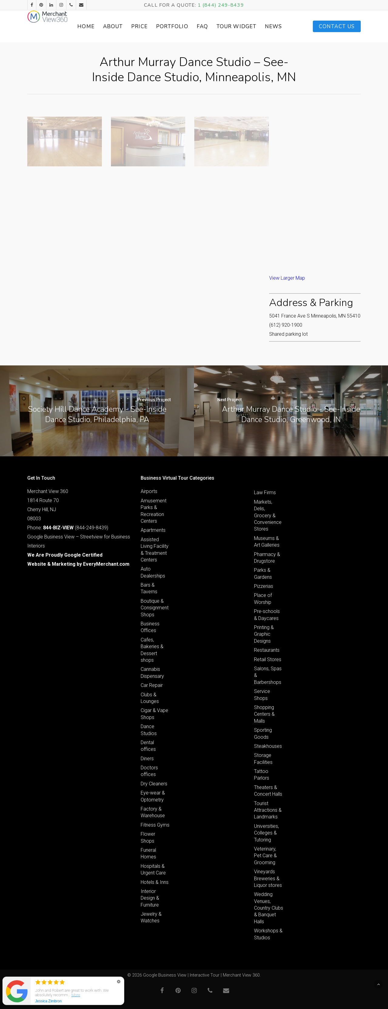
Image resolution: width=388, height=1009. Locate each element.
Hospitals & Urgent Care (153, 869)
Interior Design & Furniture (150, 898)
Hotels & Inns (155, 882)
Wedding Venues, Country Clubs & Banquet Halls (268, 907)
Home (108, 26)
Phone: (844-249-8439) (67, 528)
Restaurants (266, 650)
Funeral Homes (148, 853)
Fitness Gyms (155, 825)
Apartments (153, 530)
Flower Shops (148, 837)
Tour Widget (253, 26)
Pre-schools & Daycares (267, 614)
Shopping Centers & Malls (264, 714)
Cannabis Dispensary (152, 672)
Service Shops (262, 694)
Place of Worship (263, 598)
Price (162, 26)
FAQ (225, 26)
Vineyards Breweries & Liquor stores (268, 878)
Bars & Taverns (149, 588)
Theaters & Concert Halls (268, 790)
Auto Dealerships (153, 572)
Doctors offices (149, 771)
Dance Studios (149, 730)
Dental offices (148, 746)
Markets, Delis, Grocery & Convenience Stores (268, 515)
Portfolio (195, 26)
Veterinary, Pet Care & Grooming (265, 855)
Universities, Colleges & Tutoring (266, 833)
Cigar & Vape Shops (154, 714)
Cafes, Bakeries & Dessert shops (152, 650)
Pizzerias (263, 586)
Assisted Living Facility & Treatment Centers (155, 550)
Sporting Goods (263, 733)
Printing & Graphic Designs (264, 634)
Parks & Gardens (263, 573)
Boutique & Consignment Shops (155, 608)
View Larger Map (287, 278)
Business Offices (150, 627)
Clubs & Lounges (150, 698)
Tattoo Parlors (261, 774)
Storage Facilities (263, 758)
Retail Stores (267, 659)
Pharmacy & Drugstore (267, 557)
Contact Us (337, 26)
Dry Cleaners (154, 784)
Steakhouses (268, 746)
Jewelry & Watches (151, 917)
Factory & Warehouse (153, 812)
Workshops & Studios (268, 934)
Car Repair (152, 685)
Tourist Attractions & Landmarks (268, 810)
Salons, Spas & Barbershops (268, 675)
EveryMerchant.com (106, 564)
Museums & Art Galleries (266, 541)
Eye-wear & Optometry (153, 796)
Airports (149, 491)
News (283, 26)
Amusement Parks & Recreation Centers (153, 511)
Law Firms (265, 492)
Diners (147, 758)
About (136, 26)
